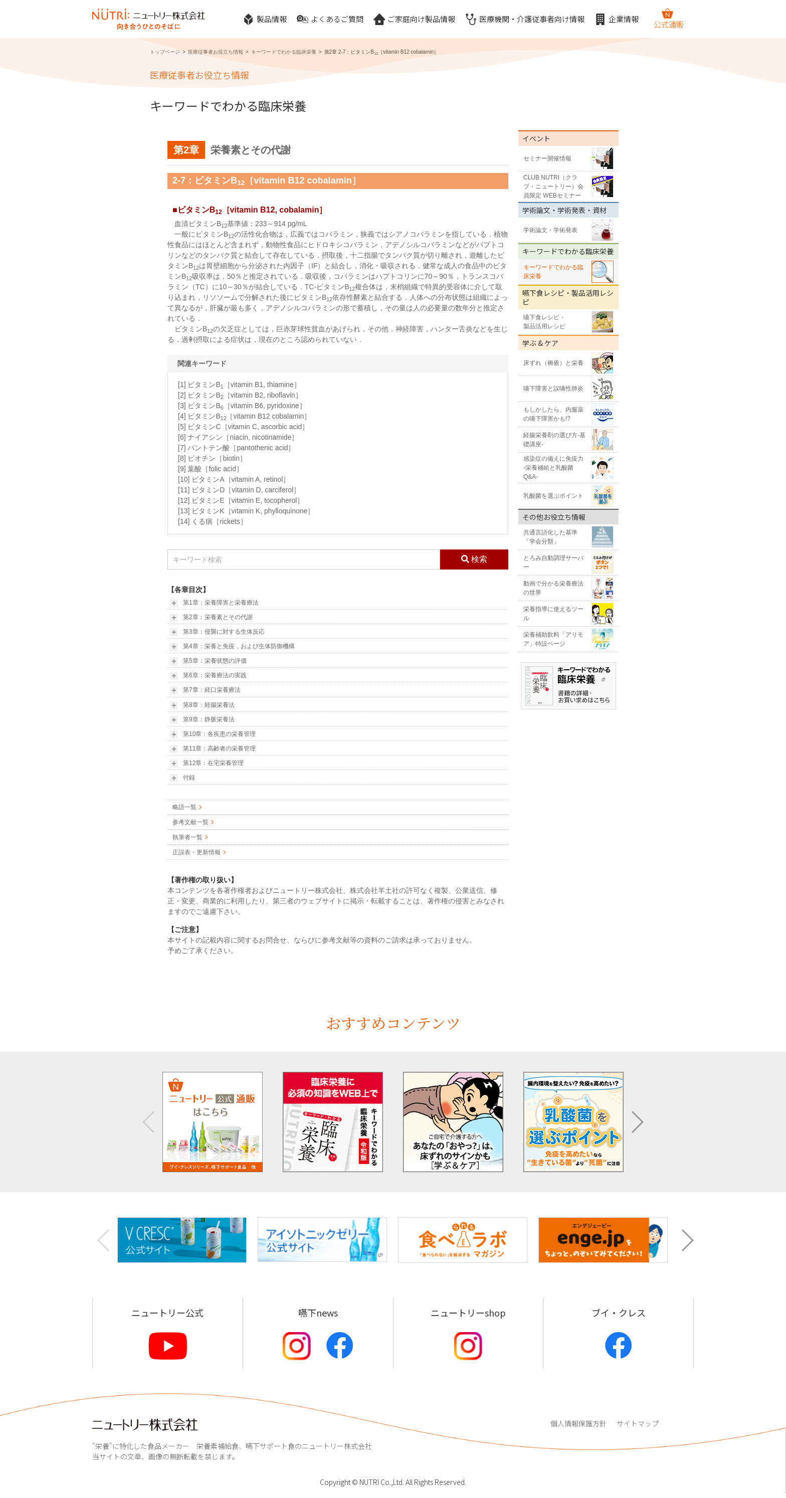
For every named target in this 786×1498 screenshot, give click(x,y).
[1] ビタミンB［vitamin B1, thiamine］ (239, 385)
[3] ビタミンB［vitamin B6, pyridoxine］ (242, 406)
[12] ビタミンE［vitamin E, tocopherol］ (241, 500)
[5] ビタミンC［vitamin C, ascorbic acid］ (243, 427)
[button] (637, 1122)
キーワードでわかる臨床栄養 (283, 52)
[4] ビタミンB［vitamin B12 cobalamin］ (244, 416)
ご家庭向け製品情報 (414, 19)
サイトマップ (638, 1423)
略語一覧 (184, 807)
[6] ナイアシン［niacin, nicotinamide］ (238, 437)
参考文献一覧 (190, 822)
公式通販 (669, 19)
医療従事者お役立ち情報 (215, 52)
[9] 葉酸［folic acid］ (210, 469)
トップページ (165, 52)
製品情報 (265, 19)
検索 (474, 559)
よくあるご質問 (330, 19)
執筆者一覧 (187, 837)
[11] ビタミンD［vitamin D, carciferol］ (239, 490)
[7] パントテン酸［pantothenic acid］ (236, 448)
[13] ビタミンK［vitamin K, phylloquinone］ (246, 511)
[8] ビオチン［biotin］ (212, 458)
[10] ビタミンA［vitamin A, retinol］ (234, 479)
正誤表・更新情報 (196, 852)
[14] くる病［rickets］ (212, 521)
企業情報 (617, 19)
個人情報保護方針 (578, 1423)
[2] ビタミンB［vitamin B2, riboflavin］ (240, 395)
